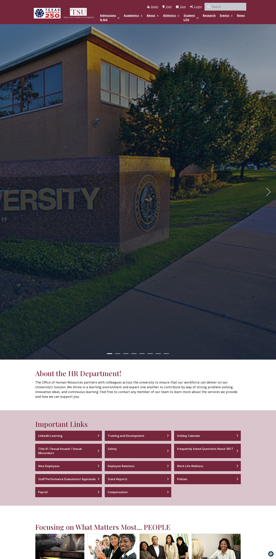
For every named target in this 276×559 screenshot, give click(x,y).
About (153, 15)
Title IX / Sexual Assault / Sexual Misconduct (60, 451)
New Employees (49, 466)
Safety (112, 449)
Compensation (118, 492)
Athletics (171, 15)
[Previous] (9, 192)
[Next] (267, 192)
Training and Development (126, 436)
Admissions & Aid (110, 18)
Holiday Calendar (188, 436)
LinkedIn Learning (50, 436)
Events (226, 15)
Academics (133, 15)
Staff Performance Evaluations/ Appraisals (67, 479)
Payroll (43, 492)
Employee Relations (121, 466)
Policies (182, 479)
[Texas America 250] (47, 13)
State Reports (117, 479)
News (241, 15)
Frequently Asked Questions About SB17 (205, 449)
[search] (225, 7)
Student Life (191, 18)
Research (209, 15)
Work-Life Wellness (190, 466)
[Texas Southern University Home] (78, 13)
